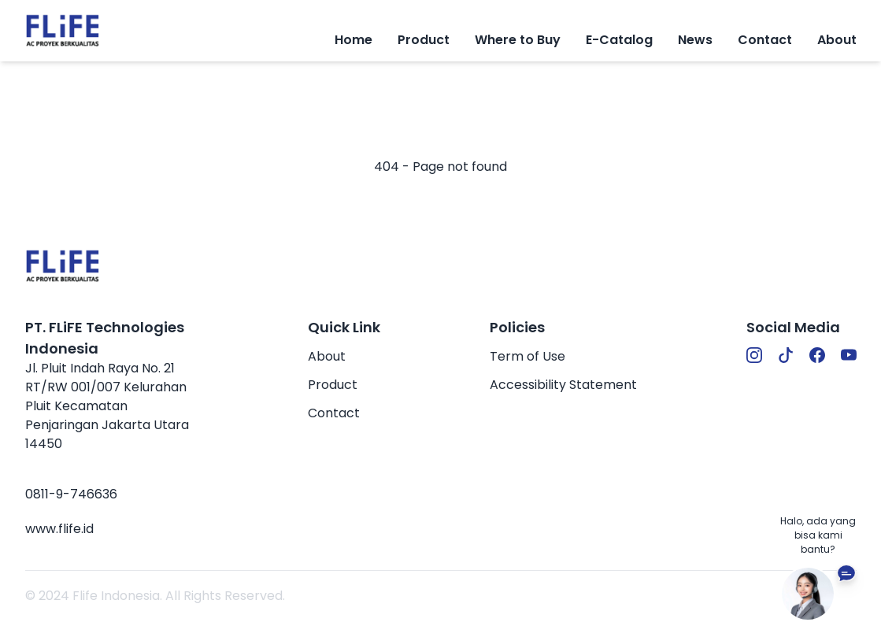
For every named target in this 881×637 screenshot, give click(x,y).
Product (332, 385)
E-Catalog (619, 40)
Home (353, 40)
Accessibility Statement (563, 385)
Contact (765, 40)
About (837, 40)
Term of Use (527, 356)
